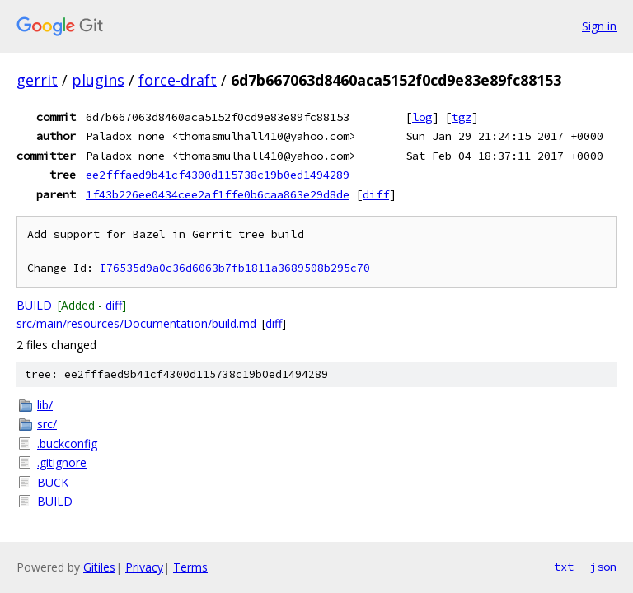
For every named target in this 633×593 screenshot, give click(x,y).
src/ (47, 424)
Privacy (144, 567)
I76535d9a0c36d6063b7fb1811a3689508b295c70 (235, 268)
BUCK (52, 482)
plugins (98, 80)
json (603, 566)
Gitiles (99, 567)
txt (564, 566)
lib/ (45, 405)
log (422, 117)
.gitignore (62, 462)
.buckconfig (67, 443)
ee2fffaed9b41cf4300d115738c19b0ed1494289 (217, 174)
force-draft (177, 80)
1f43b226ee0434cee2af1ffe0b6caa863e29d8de (217, 194)
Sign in (599, 26)
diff (376, 194)
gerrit (37, 80)
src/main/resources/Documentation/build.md (136, 323)
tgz (461, 117)
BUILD (34, 305)
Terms (190, 567)
